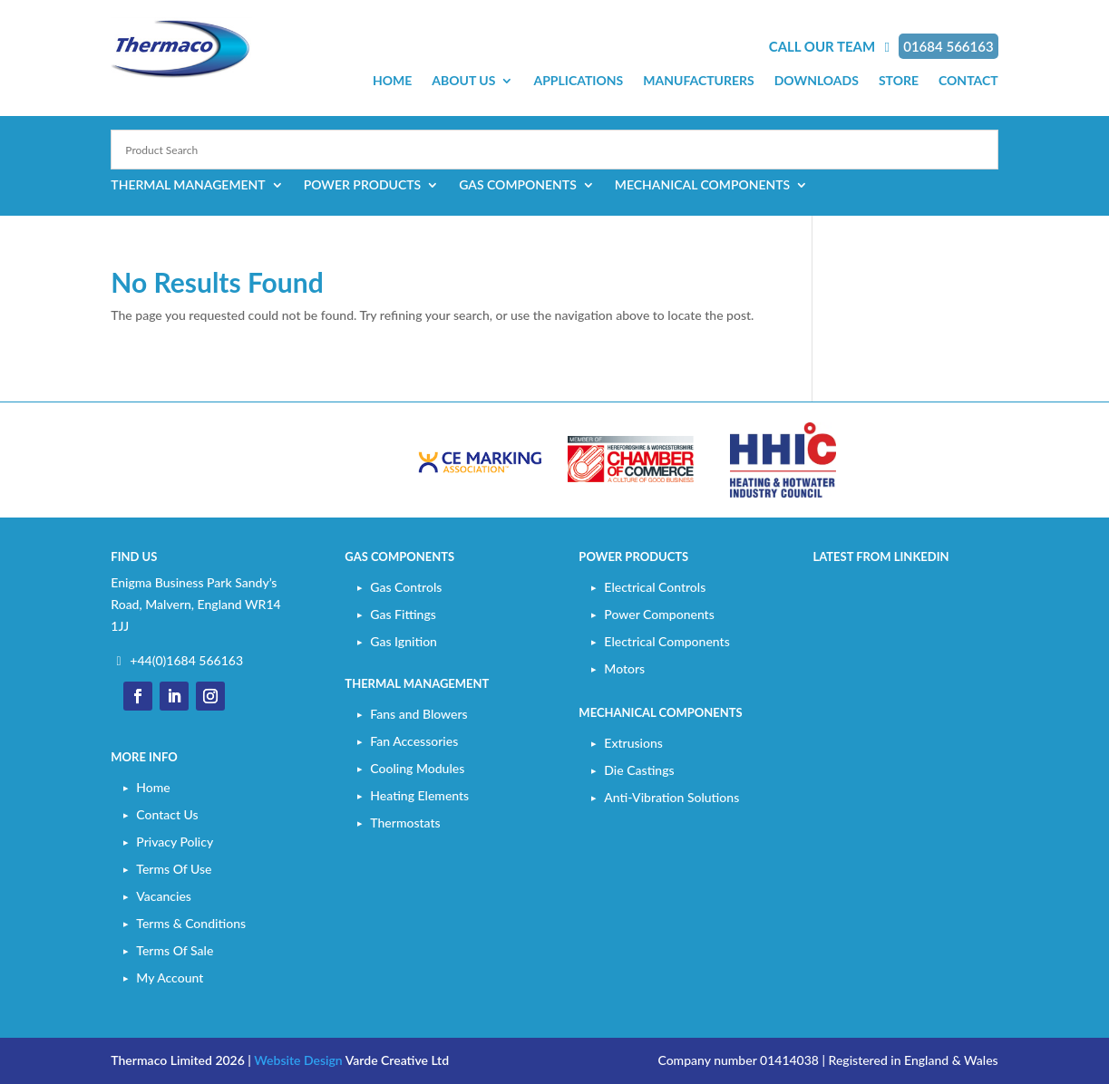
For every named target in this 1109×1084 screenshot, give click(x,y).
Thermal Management (188, 185)
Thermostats (405, 822)
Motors (624, 668)
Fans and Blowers (418, 713)
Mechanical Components (702, 185)
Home (392, 81)
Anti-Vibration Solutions (671, 797)
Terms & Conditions (191, 923)
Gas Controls (406, 587)
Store (899, 81)
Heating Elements (419, 795)
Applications (578, 81)
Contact (968, 81)
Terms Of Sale (174, 950)
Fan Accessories (414, 741)
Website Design (298, 1060)
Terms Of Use (173, 868)
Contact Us (167, 814)
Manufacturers (698, 81)
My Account (169, 977)
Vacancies (163, 896)
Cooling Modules (417, 768)
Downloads (816, 81)
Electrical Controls (654, 587)
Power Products (363, 185)
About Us (463, 81)
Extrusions (633, 742)
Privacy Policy (174, 841)
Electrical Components (666, 641)
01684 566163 (948, 46)
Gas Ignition (403, 641)
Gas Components (518, 185)
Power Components (659, 614)
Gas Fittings (402, 614)
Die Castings (639, 770)
